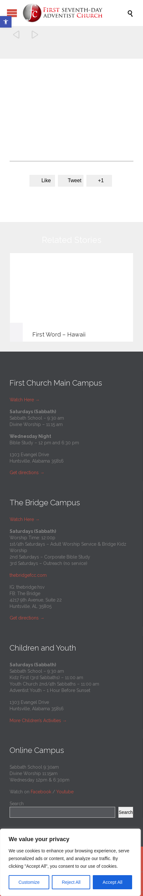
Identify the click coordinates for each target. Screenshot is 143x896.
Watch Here (25, 399)
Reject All (71, 882)
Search (17, 803)
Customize (29, 882)
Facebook (41, 791)
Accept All (112, 882)
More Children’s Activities (35, 720)
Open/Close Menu (12, 13)
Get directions (24, 472)
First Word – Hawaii (58, 334)
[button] (6, 22)
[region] (70, 862)
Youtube (65, 791)
